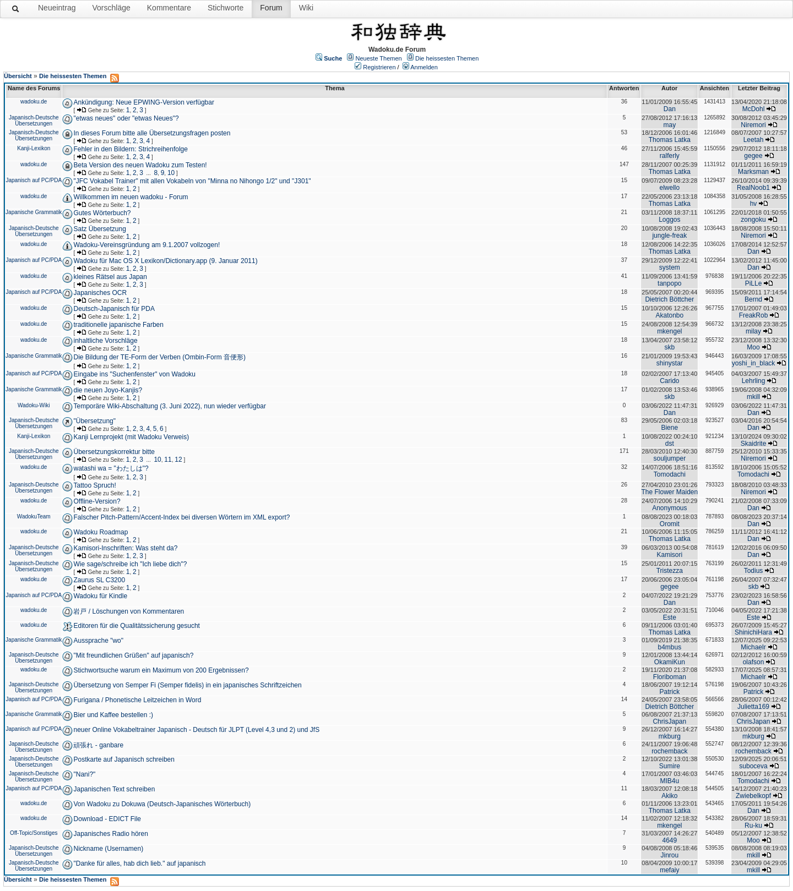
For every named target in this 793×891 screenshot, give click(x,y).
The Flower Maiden (669, 492)
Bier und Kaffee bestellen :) (113, 715)
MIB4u (669, 781)
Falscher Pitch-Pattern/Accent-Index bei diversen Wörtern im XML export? (181, 517)
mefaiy (669, 870)
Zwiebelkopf (753, 796)
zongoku (753, 219)
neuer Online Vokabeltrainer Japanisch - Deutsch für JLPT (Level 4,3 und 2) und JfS (196, 730)
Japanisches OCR (100, 293)
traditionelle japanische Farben (118, 325)
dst (669, 443)
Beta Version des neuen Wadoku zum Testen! (140, 165)
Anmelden (424, 67)
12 (178, 459)
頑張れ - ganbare (98, 745)
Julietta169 (753, 706)
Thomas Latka (670, 140)
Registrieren (379, 67)
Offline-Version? (96, 501)
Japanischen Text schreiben (114, 789)
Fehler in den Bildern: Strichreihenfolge (130, 149)
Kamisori (669, 555)
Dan (670, 109)
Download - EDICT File (106, 819)
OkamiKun (669, 662)
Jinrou (669, 855)
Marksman (753, 172)
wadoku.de (33, 102)
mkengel (669, 331)
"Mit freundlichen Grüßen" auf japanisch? (133, 655)
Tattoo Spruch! (94, 485)
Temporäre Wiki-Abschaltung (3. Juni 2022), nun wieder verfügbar (169, 406)
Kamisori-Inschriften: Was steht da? (125, 548)
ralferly (670, 156)
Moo (753, 347)
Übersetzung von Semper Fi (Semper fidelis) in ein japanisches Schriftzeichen (187, 685)
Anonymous (669, 508)
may (669, 125)
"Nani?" (84, 774)
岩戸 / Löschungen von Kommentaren (128, 611)
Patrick (669, 692)
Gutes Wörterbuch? (102, 213)
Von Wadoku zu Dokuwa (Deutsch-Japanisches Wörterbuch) (162, 804)
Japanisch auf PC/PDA (34, 180)
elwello (669, 188)
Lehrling (753, 381)
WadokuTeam (34, 516)
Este (669, 617)
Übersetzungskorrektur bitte (113, 452)
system (669, 267)
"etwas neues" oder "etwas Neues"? (125, 118)
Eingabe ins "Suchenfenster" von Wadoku (134, 374)
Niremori (753, 125)
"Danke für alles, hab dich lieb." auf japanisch (139, 863)
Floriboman (669, 677)
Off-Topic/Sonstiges (34, 833)
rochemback (669, 751)
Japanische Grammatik (34, 212)
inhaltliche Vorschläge (105, 341)
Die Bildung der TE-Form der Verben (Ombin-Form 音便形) (159, 357)
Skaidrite (754, 443)
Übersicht (18, 76)
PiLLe (753, 283)
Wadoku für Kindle (100, 596)
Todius (753, 571)
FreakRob (753, 315)
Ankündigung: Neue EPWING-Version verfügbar (143, 102)
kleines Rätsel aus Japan (109, 277)
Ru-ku (753, 825)
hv (753, 203)
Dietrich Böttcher (669, 299)
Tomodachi (670, 474)
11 (167, 459)
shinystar (669, 363)
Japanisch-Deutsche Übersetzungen (34, 120)
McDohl (753, 109)
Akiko (669, 796)
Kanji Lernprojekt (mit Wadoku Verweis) (131, 437)
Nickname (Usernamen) (108, 848)
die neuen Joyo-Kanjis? (107, 390)
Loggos (669, 219)
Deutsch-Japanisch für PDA (113, 309)
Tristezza (669, 571)
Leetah (753, 140)
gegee (753, 156)
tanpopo (669, 283)
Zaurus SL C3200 (99, 580)
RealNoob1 (753, 188)
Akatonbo (669, 315)
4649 (669, 840)
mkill (753, 397)
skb (669, 347)
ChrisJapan (669, 721)
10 (171, 173)
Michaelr (753, 647)
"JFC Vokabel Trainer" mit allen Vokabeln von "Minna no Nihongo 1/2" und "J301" (192, 181)
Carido (669, 381)
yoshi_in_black (753, 363)
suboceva (753, 766)
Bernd (753, 299)
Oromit (670, 524)
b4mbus (669, 647)
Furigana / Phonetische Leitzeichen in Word (137, 700)
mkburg (670, 736)
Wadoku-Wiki (34, 405)
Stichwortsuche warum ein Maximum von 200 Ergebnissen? (160, 670)
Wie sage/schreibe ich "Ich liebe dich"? (130, 564)
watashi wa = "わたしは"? (110, 468)
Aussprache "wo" (98, 640)
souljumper (669, 458)
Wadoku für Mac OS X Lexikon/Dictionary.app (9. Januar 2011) (165, 261)
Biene (669, 427)
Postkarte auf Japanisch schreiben (123, 759)
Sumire (669, 766)
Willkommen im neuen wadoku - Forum (130, 197)
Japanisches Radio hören (110, 834)
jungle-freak (669, 235)
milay (753, 331)
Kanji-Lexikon (33, 148)
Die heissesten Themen (447, 58)
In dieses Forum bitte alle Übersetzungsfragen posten (151, 133)
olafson (753, 662)
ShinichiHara (753, 632)
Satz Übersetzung (99, 229)
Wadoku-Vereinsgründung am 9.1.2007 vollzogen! (146, 245)
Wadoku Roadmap (100, 532)
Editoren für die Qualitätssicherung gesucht (136, 626)
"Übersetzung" (94, 421)
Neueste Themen (379, 58)
